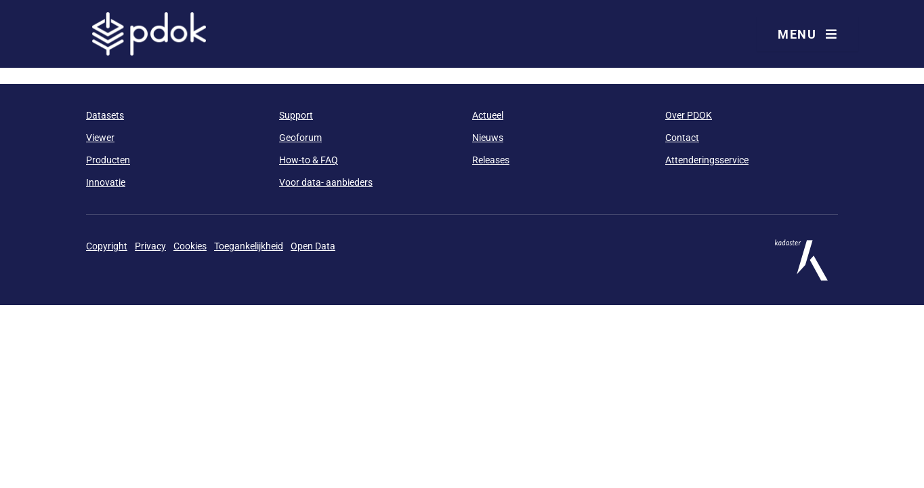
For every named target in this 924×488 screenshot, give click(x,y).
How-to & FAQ (308, 160)
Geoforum (300, 137)
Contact (682, 137)
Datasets (105, 115)
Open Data (313, 246)
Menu (807, 34)
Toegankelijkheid (248, 246)
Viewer (100, 137)
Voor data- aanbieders (326, 182)
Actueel (487, 115)
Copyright (106, 246)
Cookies (190, 246)
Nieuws (487, 137)
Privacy (150, 246)
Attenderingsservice (707, 160)
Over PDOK (688, 115)
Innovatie (105, 182)
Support (296, 115)
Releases (490, 160)
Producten (108, 160)
